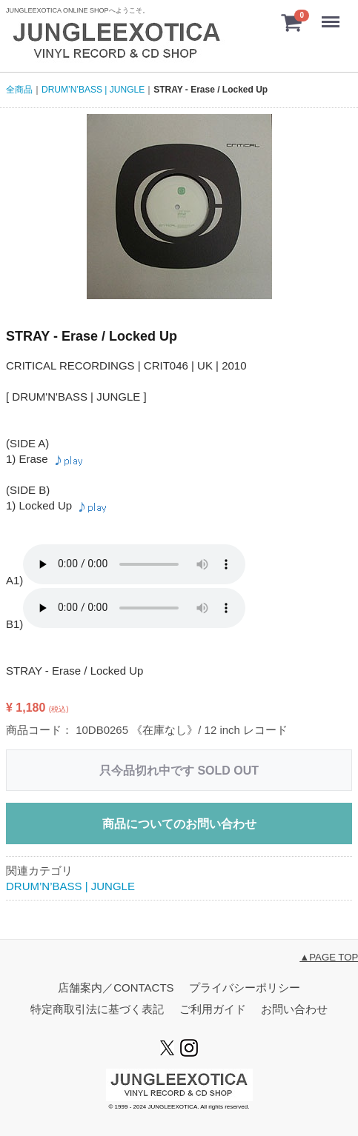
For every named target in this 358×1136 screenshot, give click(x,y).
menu (333, 15)
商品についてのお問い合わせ (179, 824)
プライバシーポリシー (244, 987)
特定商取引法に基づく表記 (97, 1009)
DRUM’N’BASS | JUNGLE (70, 886)
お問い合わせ (294, 1009)
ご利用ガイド (212, 1009)
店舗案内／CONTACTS (115, 987)
